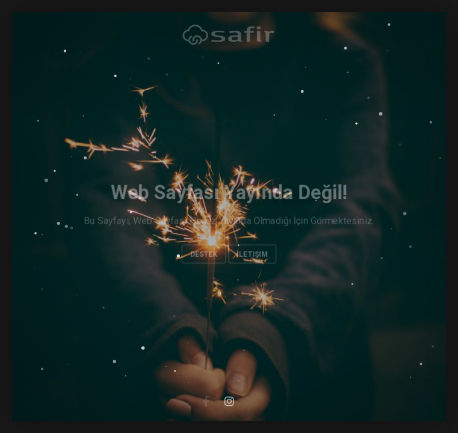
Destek (203, 254)
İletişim (252, 254)
